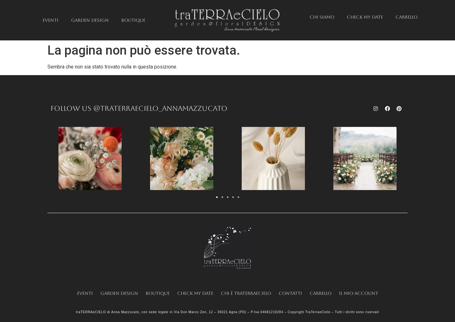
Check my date (365, 17)
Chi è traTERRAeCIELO (246, 293)
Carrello (406, 17)
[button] (217, 197)
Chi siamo (322, 17)
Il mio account (358, 293)
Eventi (50, 20)
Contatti (290, 293)
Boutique (133, 20)
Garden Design (90, 20)
